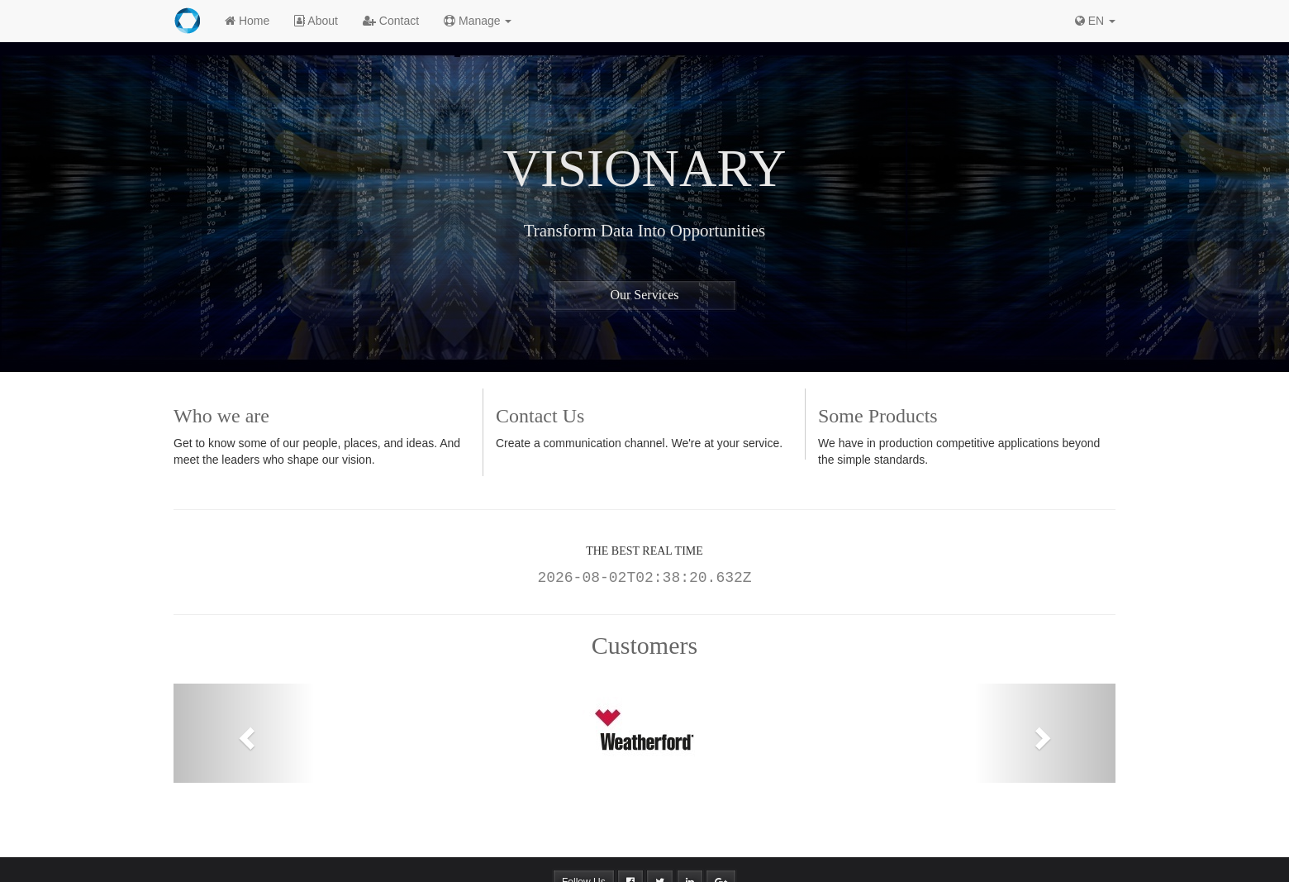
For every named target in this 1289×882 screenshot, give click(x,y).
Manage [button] (477, 20)
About (316, 20)
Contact (391, 20)
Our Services (644, 295)
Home (247, 20)
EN (1095, 20)
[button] (244, 733)
